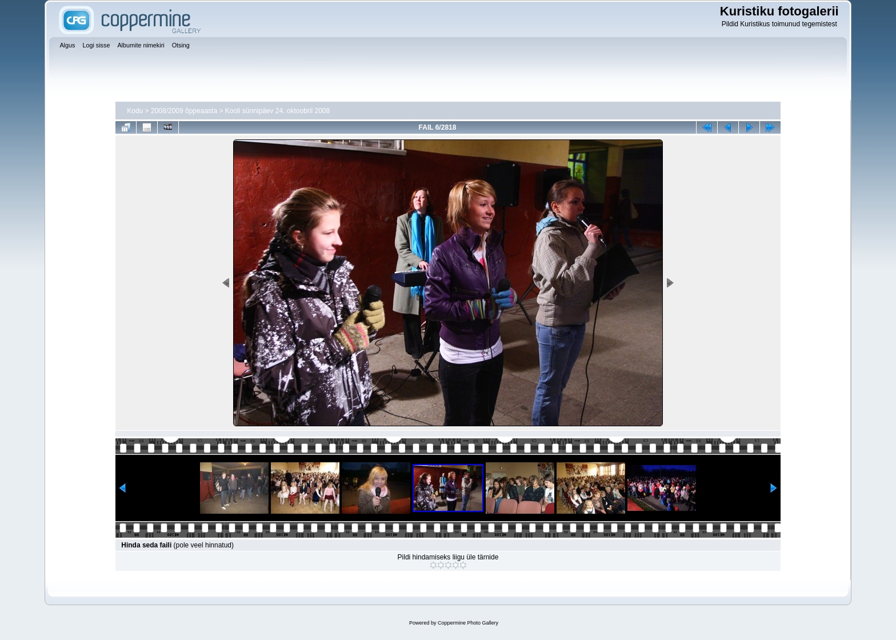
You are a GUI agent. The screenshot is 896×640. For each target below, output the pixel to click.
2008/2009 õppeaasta (184, 111)
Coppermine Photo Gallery (468, 623)
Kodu (135, 111)
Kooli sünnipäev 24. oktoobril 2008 (277, 111)
